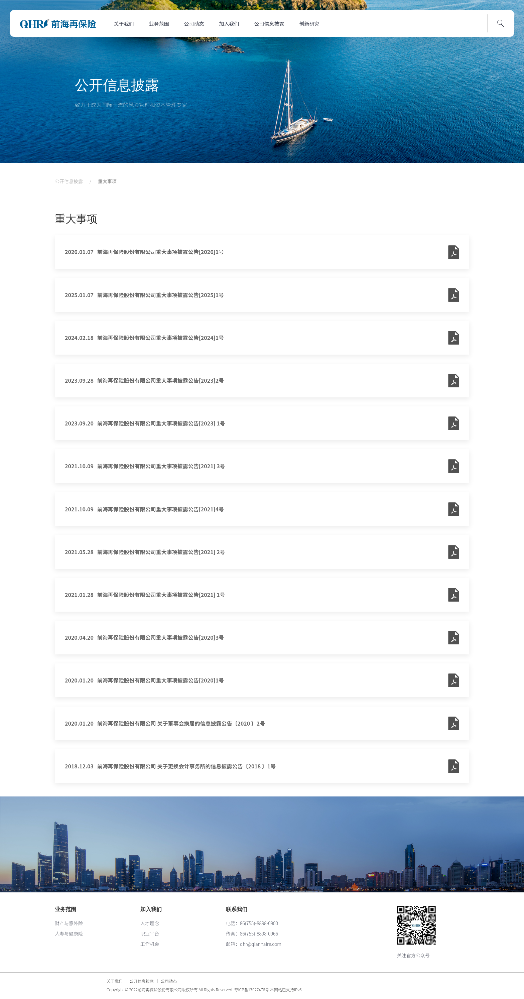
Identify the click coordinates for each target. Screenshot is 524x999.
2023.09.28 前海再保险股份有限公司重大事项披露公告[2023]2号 (144, 380)
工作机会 (149, 944)
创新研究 (309, 23)
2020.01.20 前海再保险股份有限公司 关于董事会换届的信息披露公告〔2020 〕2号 (165, 723)
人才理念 (149, 923)
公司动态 (194, 23)
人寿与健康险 (69, 933)
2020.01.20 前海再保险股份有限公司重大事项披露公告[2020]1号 (144, 680)
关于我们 (124, 23)
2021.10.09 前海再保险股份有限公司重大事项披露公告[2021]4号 (144, 509)
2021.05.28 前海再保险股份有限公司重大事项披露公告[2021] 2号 (145, 552)
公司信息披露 (269, 23)
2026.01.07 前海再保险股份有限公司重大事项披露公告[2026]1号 (144, 252)
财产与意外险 (69, 923)
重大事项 (107, 181)
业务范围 (159, 23)
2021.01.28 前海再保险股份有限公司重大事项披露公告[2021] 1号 (145, 595)
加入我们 (229, 23)
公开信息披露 (117, 85)
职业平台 (149, 933)
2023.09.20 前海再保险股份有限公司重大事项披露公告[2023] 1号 (145, 423)
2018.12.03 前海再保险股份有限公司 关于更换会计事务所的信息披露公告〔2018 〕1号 (170, 766)
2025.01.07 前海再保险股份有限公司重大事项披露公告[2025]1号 (144, 295)
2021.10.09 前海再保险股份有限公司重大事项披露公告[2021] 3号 (145, 466)
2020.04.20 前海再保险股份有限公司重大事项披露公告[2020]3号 (144, 637)
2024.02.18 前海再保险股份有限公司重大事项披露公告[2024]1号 (144, 338)
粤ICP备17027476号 (251, 989)
